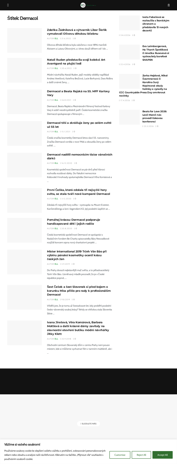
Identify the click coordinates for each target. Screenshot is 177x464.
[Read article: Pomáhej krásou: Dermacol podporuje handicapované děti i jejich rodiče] (24, 230)
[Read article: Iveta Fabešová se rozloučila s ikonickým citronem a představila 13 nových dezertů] (129, 23)
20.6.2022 (66, 68)
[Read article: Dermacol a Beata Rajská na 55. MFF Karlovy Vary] (24, 101)
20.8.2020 (66, 228)
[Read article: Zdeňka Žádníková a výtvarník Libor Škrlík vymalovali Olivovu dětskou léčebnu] (24, 40)
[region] (88, 451)
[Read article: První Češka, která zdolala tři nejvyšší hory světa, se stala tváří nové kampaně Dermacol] (24, 200)
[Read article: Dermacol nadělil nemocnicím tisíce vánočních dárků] (24, 165)
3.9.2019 (65, 264)
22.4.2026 (124, 64)
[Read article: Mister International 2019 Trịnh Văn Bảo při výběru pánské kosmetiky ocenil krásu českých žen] (24, 262)
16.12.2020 (66, 163)
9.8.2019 (65, 299)
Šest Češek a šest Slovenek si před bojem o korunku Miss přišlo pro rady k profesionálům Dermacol (79, 290)
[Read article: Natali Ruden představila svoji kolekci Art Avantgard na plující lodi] (24, 70)
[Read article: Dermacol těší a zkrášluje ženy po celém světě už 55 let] (24, 133)
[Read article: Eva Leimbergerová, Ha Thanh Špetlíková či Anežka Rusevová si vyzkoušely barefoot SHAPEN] (129, 52)
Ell (56, 38)
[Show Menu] (8, 5)
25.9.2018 (65, 339)
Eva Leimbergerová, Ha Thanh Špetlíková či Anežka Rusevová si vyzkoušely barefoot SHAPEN (155, 53)
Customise (119, 454)
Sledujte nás (88, 423)
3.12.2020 (65, 198)
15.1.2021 (65, 131)
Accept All (162, 454)
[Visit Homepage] (88, 5)
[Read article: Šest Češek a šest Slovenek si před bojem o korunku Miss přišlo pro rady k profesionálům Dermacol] (24, 297)
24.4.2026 (124, 35)
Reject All (141, 454)
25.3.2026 (148, 126)
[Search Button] (169, 5)
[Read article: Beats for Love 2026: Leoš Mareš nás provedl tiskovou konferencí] (129, 117)
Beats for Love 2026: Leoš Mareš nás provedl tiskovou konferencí (154, 116)
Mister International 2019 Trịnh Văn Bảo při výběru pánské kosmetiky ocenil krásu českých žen (76, 255)
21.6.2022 (65, 38)
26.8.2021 (65, 100)
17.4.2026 (124, 100)
